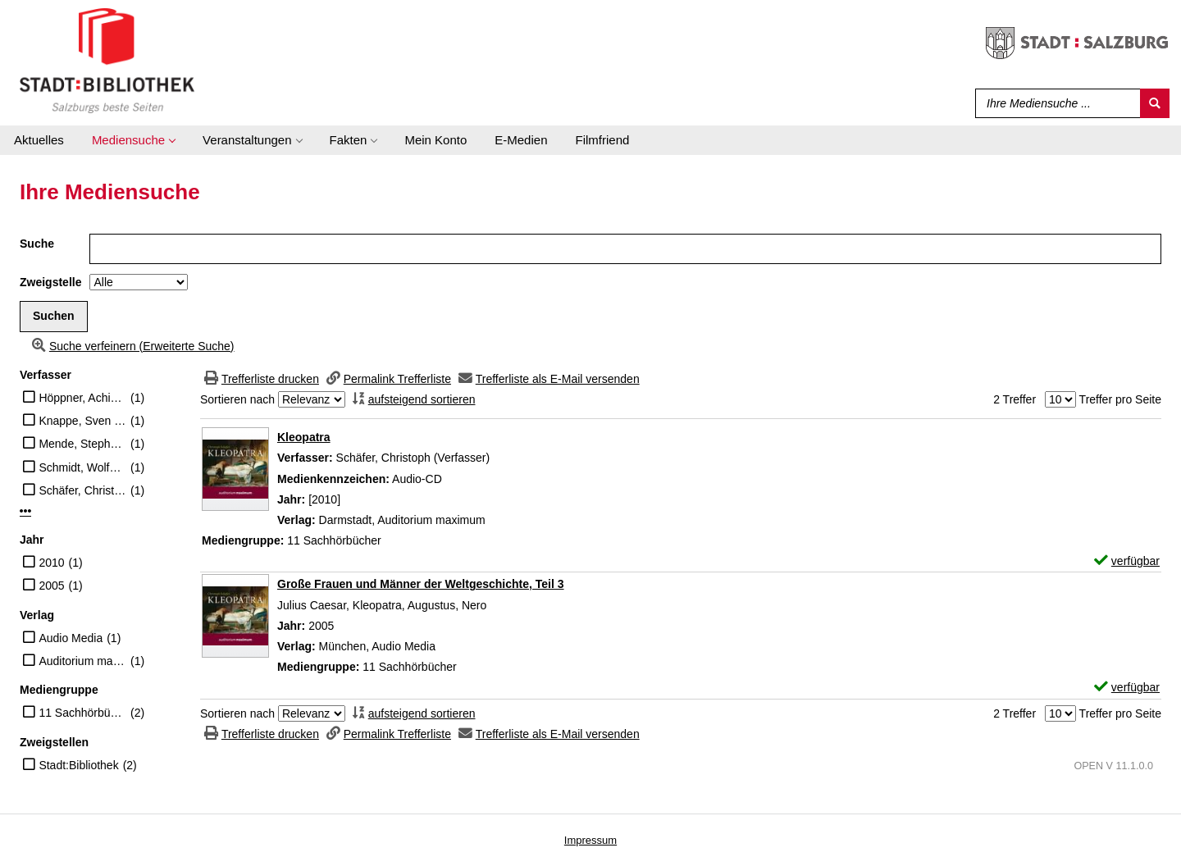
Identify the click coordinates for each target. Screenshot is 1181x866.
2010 (51, 562)
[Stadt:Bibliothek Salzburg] (107, 59)
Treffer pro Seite (1120, 399)
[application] (133, 140)
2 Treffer (1014, 399)
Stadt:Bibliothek (78, 765)
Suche (37, 243)
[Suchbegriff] (1054, 103)
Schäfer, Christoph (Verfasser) (82, 490)
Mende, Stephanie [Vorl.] (82, 443)
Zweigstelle (50, 282)
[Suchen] (1155, 103)
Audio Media (71, 638)
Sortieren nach (237, 399)
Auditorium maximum (82, 661)
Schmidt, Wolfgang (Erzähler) (82, 467)
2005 (51, 585)
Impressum (590, 840)
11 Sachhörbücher (82, 712)
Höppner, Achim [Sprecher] (82, 397)
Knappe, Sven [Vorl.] (82, 420)
